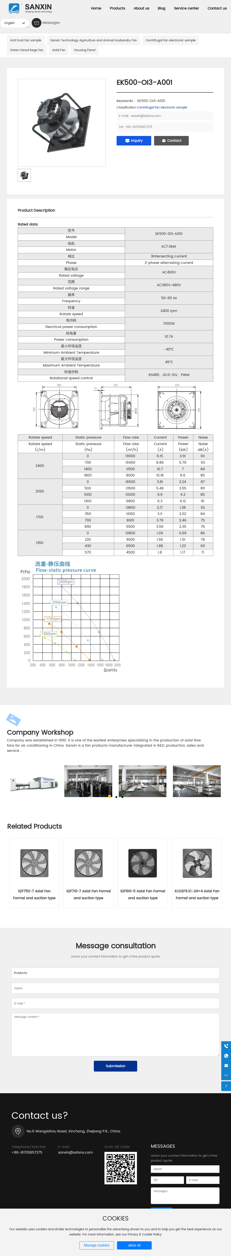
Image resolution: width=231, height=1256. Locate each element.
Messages (51, 23)
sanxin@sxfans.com (146, 115)
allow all (134, 1245)
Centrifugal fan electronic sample (162, 107)
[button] (109, 796)
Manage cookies (96, 1245)
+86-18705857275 (138, 126)
